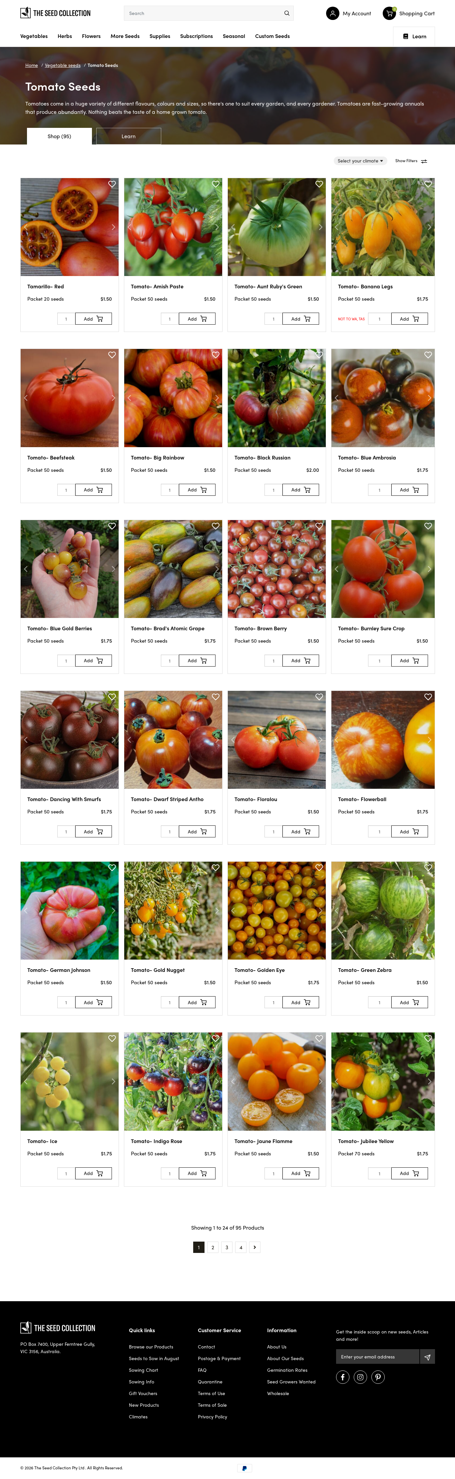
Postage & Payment (219, 1358)
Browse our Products (151, 1346)
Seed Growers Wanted (291, 1381)
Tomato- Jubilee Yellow (366, 1141)
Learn (414, 36)
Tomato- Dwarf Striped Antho (167, 799)
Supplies (160, 36)
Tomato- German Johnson (58, 970)
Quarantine (210, 1381)
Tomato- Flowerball (362, 799)
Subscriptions (196, 36)
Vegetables (34, 36)
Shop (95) (59, 136)
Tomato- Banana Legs (365, 286)
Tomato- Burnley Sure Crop (371, 628)
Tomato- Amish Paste (157, 286)
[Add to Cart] (93, 319)
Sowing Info (141, 1381)
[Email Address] (377, 1356)
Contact (206, 1346)
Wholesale (278, 1393)
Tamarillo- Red (45, 286)
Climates (138, 1416)
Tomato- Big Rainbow (157, 457)
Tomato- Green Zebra (365, 970)
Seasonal (234, 36)
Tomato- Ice (42, 1141)
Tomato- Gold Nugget (158, 970)
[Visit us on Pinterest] (378, 1377)
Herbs (65, 36)
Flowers (91, 36)
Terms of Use (211, 1393)
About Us (276, 1346)
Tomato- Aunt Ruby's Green (268, 286)
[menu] (286, 13)
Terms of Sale (212, 1404)
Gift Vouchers (143, 1393)
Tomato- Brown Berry (260, 628)
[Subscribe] (427, 1356)
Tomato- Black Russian (262, 457)
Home (31, 65)
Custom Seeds (272, 36)
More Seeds (125, 36)
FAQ (202, 1369)
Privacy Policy (212, 1416)
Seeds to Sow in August (154, 1358)
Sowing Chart (143, 1369)
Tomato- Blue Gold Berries (59, 628)
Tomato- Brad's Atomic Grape (168, 628)
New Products (144, 1404)
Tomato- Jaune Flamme (263, 1141)
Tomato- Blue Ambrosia (367, 457)
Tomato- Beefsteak (51, 457)
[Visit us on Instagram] (360, 1377)
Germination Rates (287, 1369)
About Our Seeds (285, 1358)
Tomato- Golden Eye (259, 970)
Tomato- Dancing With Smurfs (64, 799)
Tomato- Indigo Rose (156, 1141)
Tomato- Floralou (255, 799)
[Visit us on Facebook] (342, 1377)
